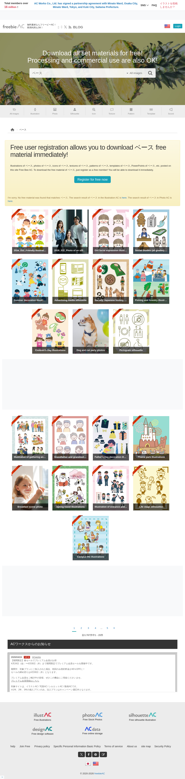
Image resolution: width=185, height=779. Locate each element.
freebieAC (99, 773)
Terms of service (113, 746)
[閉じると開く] (2, 777)
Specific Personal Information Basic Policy (77, 746)
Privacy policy (42, 746)
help (12, 746)
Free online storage (92, 733)
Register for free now (92, 179)
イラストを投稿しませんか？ (169, 5)
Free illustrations (42, 720)
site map (146, 746)
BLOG (78, 27)
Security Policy (162, 746)
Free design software (42, 733)
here (124, 197)
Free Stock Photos (92, 719)
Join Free (25, 746)
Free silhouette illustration (142, 720)
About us (132, 746)
